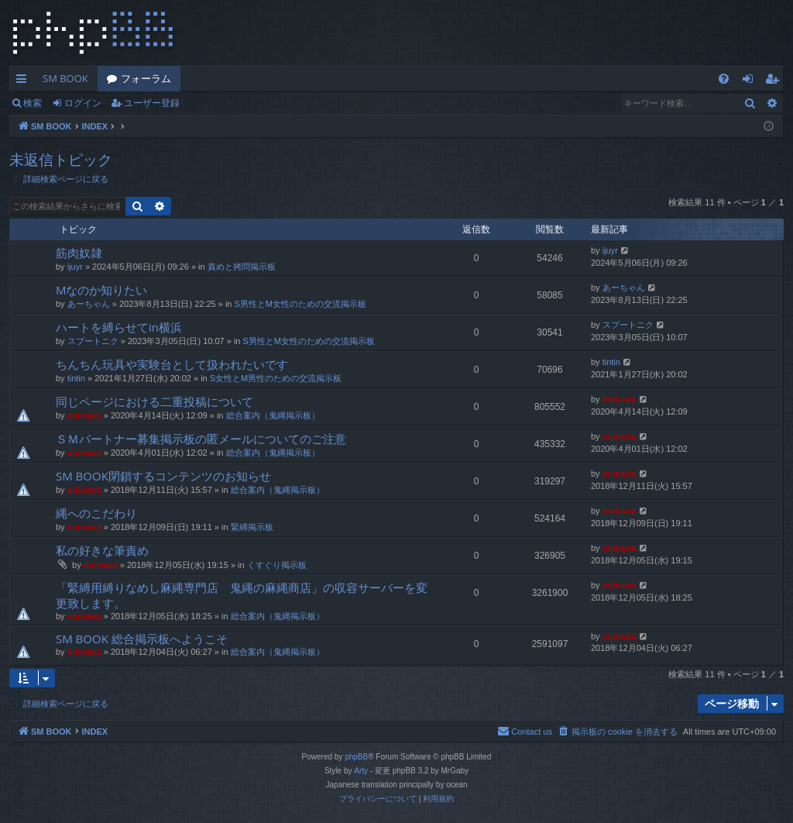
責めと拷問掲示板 (242, 266)
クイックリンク (24, 81)
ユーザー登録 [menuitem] (775, 81)
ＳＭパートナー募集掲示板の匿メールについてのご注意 (201, 438)
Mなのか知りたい (102, 290)
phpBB (356, 756)
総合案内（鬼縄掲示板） (273, 415)
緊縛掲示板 (252, 527)
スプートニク (92, 341)
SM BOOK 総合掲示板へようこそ (142, 638)
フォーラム (146, 78)
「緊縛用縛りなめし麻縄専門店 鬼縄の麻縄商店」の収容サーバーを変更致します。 (241, 595)
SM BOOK (65, 78)
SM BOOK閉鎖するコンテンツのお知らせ (163, 476)
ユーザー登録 (152, 102)
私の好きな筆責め (102, 550)
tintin (76, 378)
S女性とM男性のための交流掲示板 (276, 378)
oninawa (84, 415)
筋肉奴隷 (79, 252)
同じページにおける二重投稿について (154, 401)
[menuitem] (724, 78)
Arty (361, 770)
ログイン (82, 102)
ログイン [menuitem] (751, 81)
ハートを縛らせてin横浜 (119, 327)
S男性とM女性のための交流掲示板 (301, 303)
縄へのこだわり (96, 513)
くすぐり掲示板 (277, 565)
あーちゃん (88, 303)
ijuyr (75, 266)
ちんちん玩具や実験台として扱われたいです (172, 364)
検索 (32, 102)
